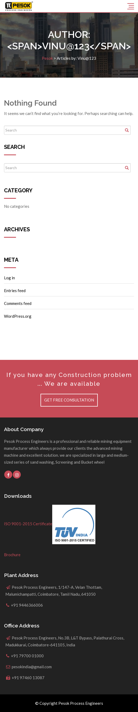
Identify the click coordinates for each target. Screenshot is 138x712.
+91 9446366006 (27, 605)
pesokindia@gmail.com (32, 666)
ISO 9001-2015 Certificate (49, 523)
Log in (9, 277)
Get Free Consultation (69, 399)
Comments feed (17, 303)
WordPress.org (17, 316)
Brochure (12, 554)
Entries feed (15, 290)
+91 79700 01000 (27, 655)
